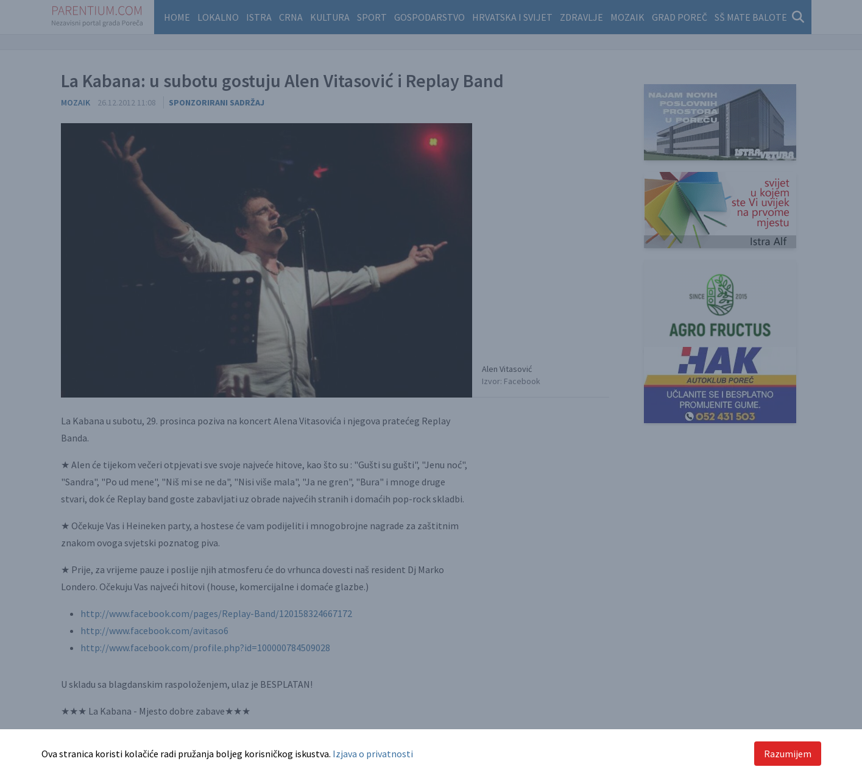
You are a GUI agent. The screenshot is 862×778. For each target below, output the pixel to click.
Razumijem (787, 754)
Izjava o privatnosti (373, 754)
